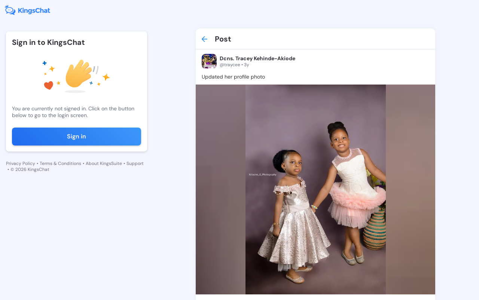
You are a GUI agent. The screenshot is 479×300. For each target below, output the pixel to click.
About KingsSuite (104, 163)
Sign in (76, 136)
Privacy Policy (20, 163)
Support (135, 163)
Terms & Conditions (60, 163)
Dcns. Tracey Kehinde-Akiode (257, 58)
